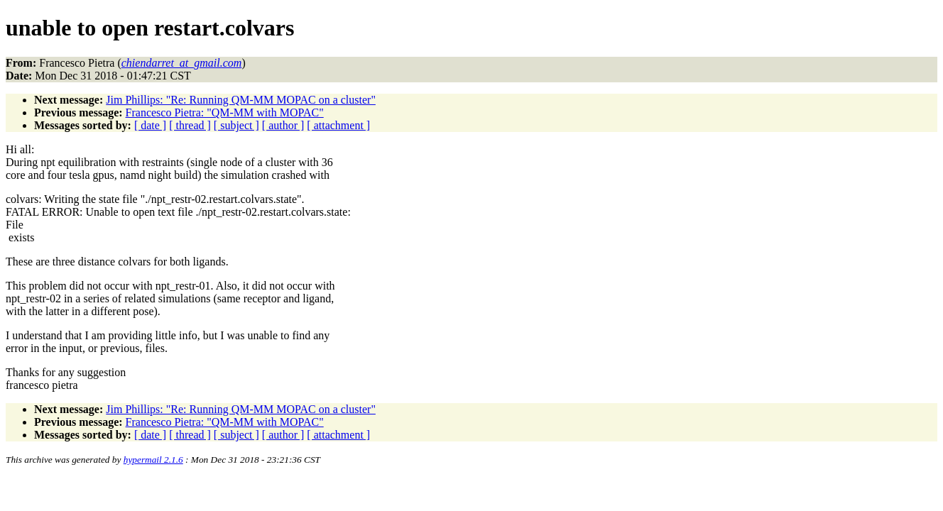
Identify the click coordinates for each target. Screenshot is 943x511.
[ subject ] (236, 125)
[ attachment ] (338, 125)
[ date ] (150, 125)
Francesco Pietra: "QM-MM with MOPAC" (225, 112)
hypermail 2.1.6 (153, 459)
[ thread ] (190, 125)
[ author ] (283, 125)
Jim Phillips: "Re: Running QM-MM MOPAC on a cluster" (241, 100)
